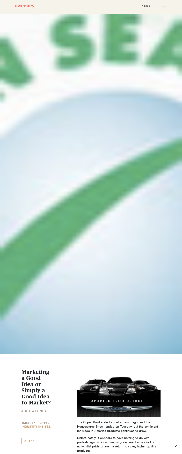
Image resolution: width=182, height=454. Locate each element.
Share (29, 441)
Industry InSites (36, 427)
